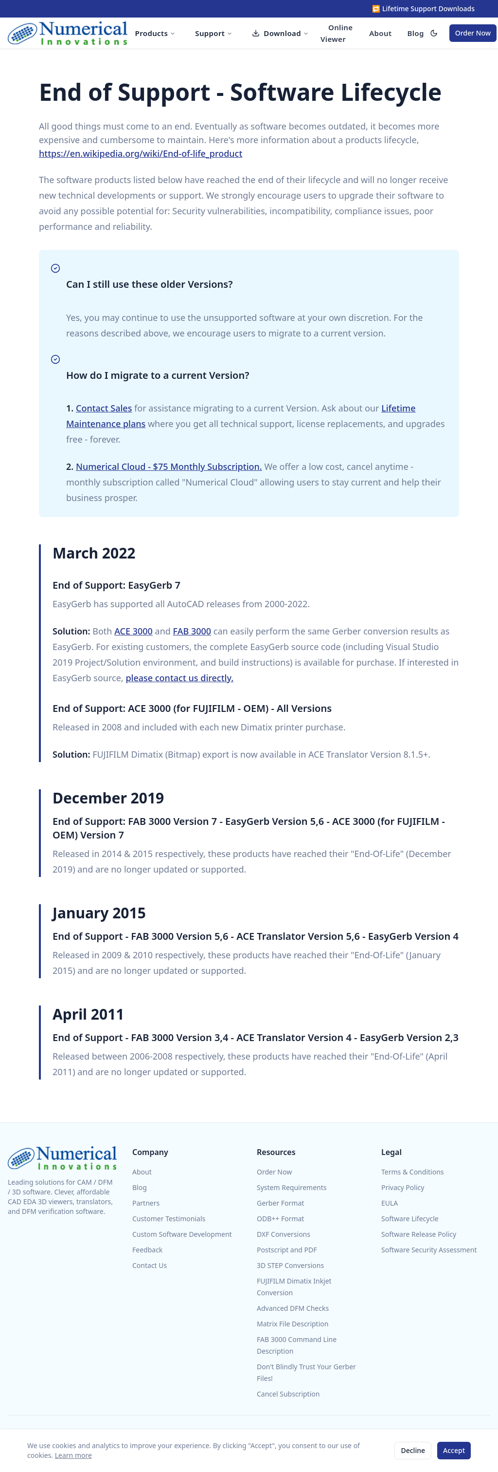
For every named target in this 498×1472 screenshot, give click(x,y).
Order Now (473, 32)
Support (213, 33)
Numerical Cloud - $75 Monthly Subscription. (169, 466)
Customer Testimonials (168, 1218)
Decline (413, 1450)
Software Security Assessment (429, 1249)
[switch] (434, 33)
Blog (415, 33)
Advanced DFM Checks (293, 1308)
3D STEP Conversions (290, 1265)
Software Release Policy (418, 1234)
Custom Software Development (182, 1234)
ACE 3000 (133, 631)
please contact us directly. (179, 678)
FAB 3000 (192, 631)
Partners (146, 1203)
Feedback (147, 1249)
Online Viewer (336, 33)
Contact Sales (104, 408)
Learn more (73, 1455)
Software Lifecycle (410, 1218)
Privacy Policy (402, 1187)
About (380, 33)
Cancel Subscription (288, 1393)
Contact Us (149, 1265)
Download (280, 33)
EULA (389, 1203)
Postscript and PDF (287, 1249)
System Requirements (292, 1187)
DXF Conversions (283, 1234)
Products (155, 33)
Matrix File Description (292, 1323)
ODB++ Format (280, 1218)
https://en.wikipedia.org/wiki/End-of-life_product (140, 153)
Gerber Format (280, 1203)
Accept (454, 1450)
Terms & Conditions (412, 1171)
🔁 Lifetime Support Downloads (423, 8)
